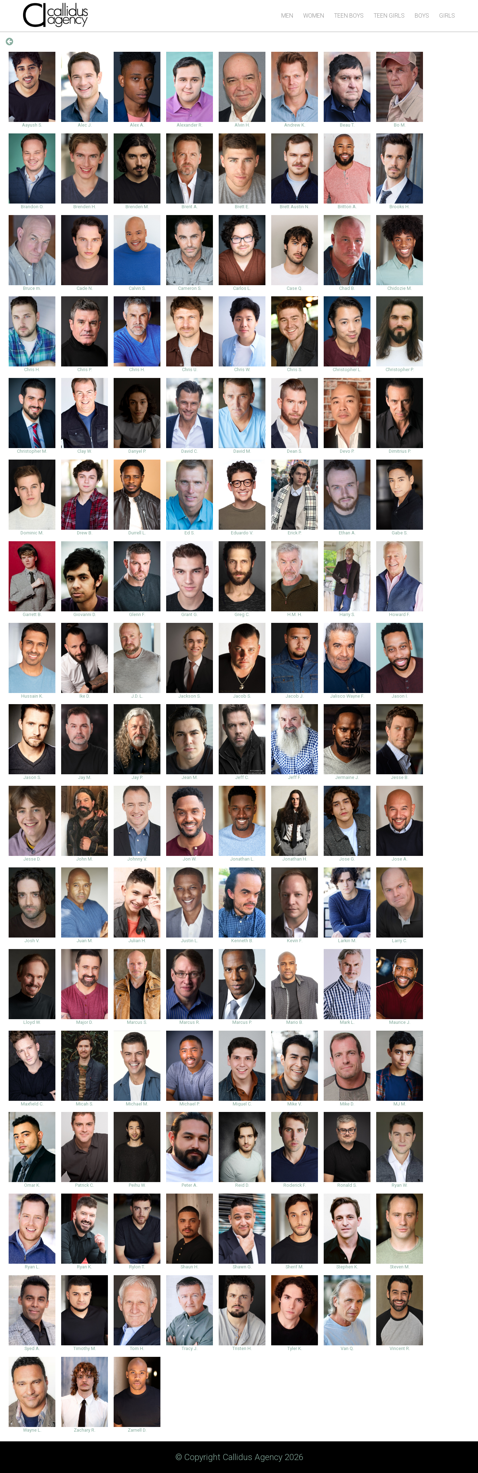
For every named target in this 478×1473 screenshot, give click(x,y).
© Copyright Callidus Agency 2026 (239, 1457)
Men (287, 15)
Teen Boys (349, 15)
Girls (447, 15)
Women (313, 15)
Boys (422, 15)
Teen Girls (389, 15)
